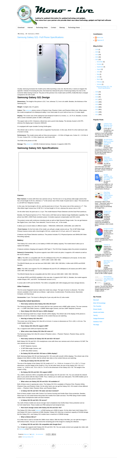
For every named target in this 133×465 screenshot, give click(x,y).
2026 (97, 49)
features (38, 410)
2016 (97, 102)
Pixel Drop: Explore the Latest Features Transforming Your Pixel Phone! (108, 196)
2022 (97, 57)
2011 (97, 114)
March (99, 79)
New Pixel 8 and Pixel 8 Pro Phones (108, 262)
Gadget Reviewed (98, 318)
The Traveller (97, 306)
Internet (30, 27)
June (98, 72)
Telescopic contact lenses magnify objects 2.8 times (108, 159)
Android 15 (107, 245)
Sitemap (62, 27)
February (99, 82)
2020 (97, 92)
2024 (97, 52)
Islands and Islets (98, 312)
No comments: (40, 434)
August (99, 69)
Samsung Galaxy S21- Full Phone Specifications (40, 37)
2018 (97, 97)
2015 (97, 104)
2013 (97, 109)
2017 (97, 99)
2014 (97, 107)
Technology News (42, 27)
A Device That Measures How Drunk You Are (108, 125)
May (98, 74)
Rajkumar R (100, 40)
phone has (29, 144)
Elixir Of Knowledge (99, 303)
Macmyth (96, 300)
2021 (97, 59)
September (100, 67)
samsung (29, 110)
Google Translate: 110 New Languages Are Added (108, 177)
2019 (97, 94)
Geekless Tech (97, 321)
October (99, 64)
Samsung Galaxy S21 (27, 436)
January (99, 84)
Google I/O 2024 (108, 229)
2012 (97, 112)
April (98, 77)
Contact (53, 27)
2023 (97, 54)
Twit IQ (95, 315)
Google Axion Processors (107, 212)
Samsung (22, 429)
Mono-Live (100, 37)
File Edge (96, 324)
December (100, 62)
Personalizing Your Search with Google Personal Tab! (108, 279)
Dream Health (97, 309)
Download (21, 27)
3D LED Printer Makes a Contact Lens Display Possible (108, 142)
